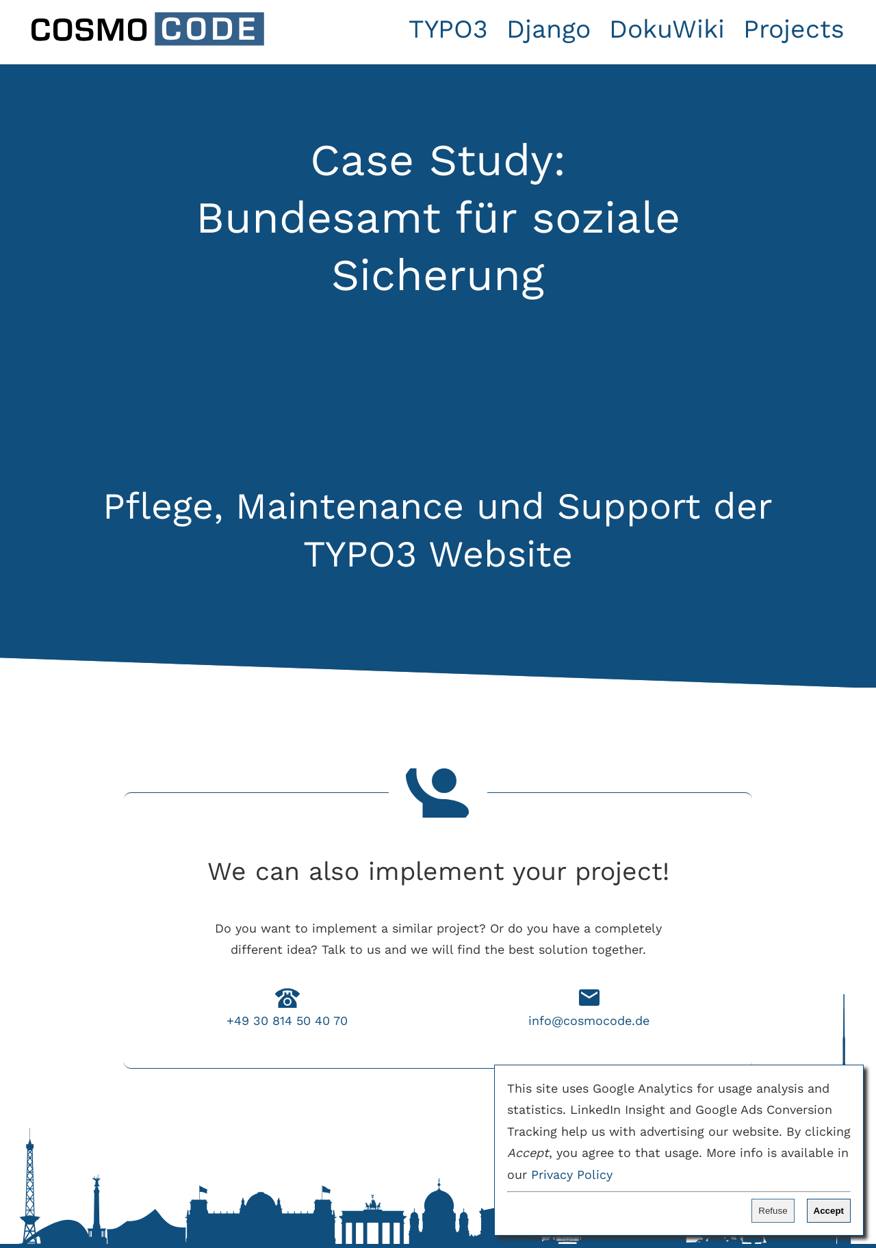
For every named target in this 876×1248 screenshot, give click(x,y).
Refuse (772, 1211)
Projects (794, 29)
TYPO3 (448, 29)
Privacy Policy (572, 1174)
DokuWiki (667, 29)
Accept (829, 1211)
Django (548, 29)
